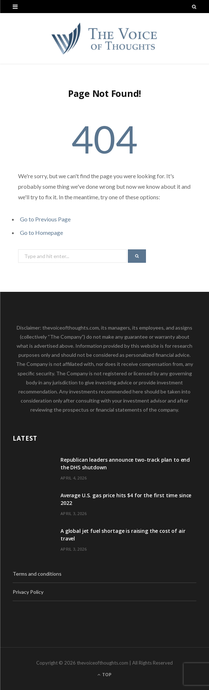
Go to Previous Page (45, 219)
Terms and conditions (37, 574)
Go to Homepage (41, 232)
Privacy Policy (28, 592)
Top (104, 674)
